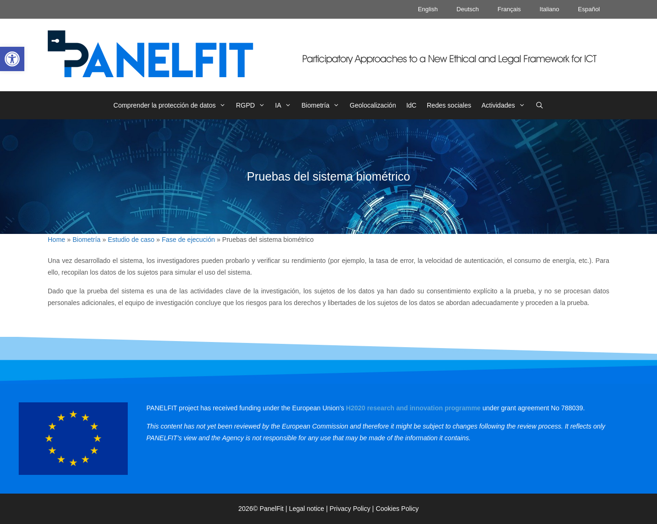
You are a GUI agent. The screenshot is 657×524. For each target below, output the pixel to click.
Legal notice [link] (306, 508)
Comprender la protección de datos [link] (172, 105)
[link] (12, 59)
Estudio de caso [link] (131, 239)
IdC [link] (411, 105)
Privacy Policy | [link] (352, 508)
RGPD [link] (253, 105)
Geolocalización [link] (373, 105)
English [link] (428, 9)
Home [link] (56, 239)
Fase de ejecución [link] (188, 239)
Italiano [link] (549, 9)
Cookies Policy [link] (397, 508)
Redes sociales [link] (449, 105)
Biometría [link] (322, 105)
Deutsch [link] (468, 9)
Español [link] (589, 9)
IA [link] (285, 105)
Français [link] (509, 9)
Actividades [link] (506, 105)
